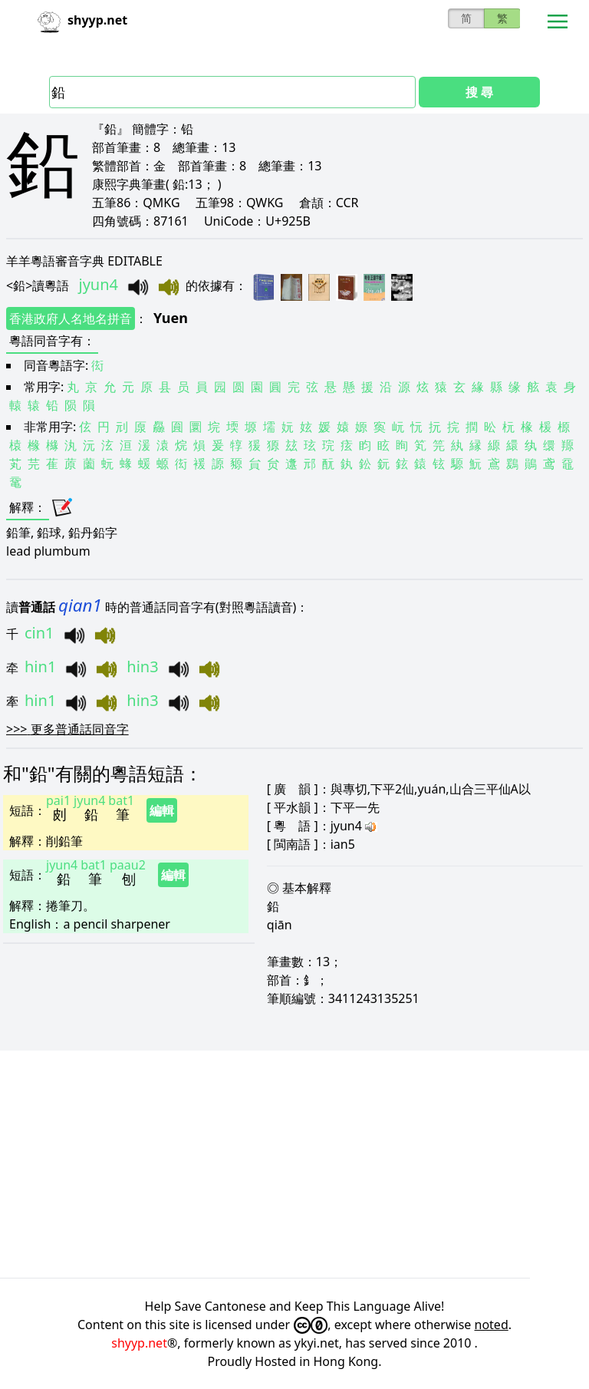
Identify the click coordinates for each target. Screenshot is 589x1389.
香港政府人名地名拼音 (70, 318)
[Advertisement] (294, 1164)
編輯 (162, 810)
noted (491, 1324)
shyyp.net (139, 1343)
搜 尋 (479, 92)
